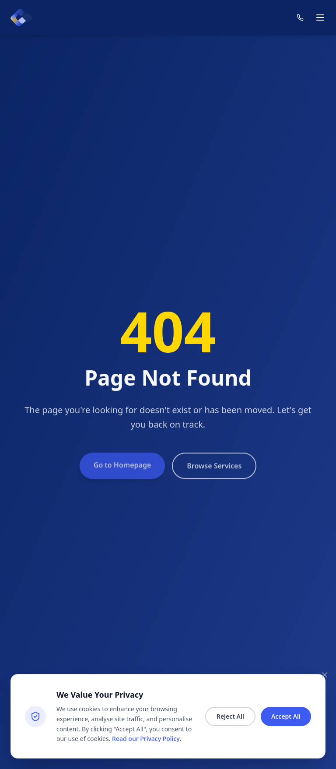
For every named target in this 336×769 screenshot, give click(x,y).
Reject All (230, 716)
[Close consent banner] (324, 675)
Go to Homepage (122, 472)
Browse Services (214, 473)
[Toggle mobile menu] (320, 17)
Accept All (286, 716)
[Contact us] (300, 17)
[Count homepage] (21, 17)
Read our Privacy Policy (146, 738)
